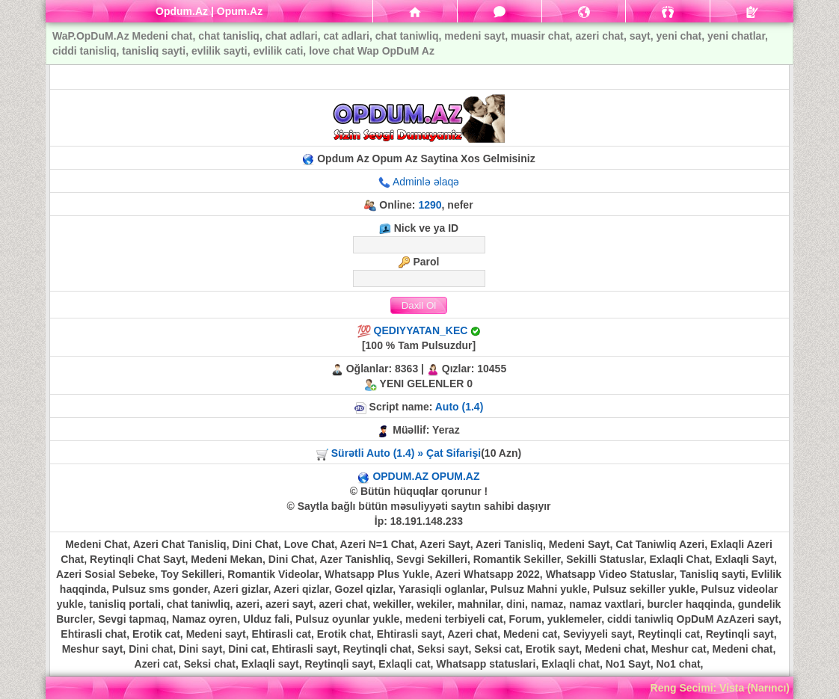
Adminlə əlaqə (426, 182)
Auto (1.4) (459, 407)
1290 (429, 205)
